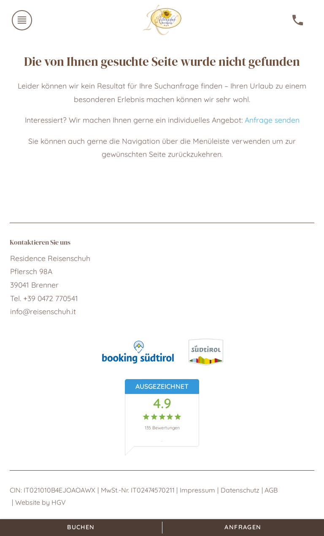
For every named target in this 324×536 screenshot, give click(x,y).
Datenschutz (240, 490)
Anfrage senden (272, 119)
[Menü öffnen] (22, 20)
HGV (58, 502)
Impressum (197, 490)
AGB (271, 490)
